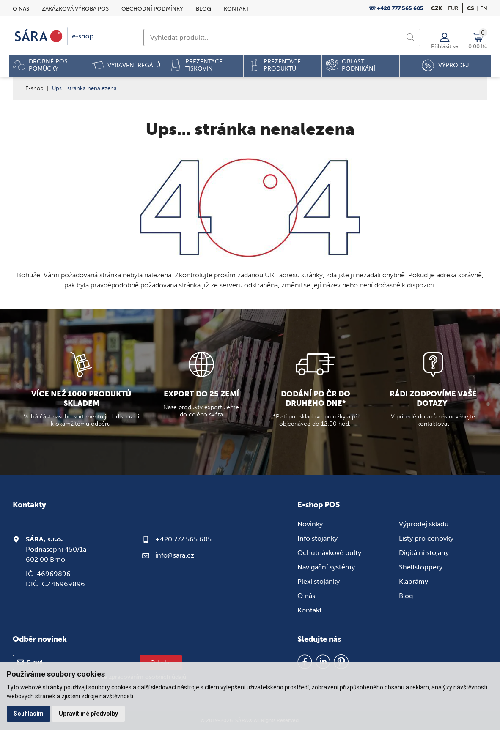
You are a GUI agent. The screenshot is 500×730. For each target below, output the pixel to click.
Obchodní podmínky (152, 8)
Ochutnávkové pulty (329, 553)
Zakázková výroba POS (75, 8)
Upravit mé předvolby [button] (88, 713)
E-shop (34, 88)
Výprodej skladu (424, 524)
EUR (453, 8)
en (483, 8)
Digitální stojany (424, 553)
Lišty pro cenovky (426, 538)
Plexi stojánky (318, 581)
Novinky (310, 524)
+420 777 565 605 (183, 539)
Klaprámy (413, 581)
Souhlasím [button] (29, 713)
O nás (21, 8)
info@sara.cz (174, 555)
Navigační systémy (326, 567)
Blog (203, 8)
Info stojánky (317, 538)
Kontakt (236, 8)
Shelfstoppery (420, 567)
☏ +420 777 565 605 (396, 8)
